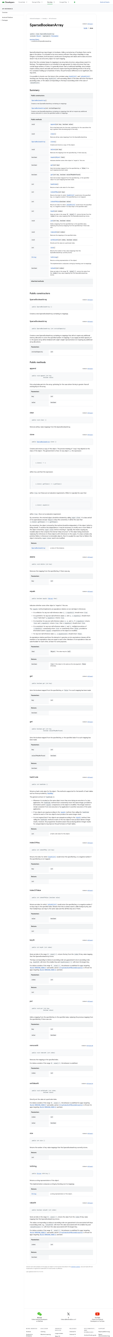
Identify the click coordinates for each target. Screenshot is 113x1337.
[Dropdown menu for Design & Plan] (42, 2)
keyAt (52, 211)
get (52, 165)
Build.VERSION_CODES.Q (48, 970)
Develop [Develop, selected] (50, 2)
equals (53, 157)
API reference (7, 9)
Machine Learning (46, 1334)
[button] (11, 20)
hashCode (54, 184)
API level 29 (90, 1083)
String (34, 257)
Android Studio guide (90, 1335)
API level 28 (90, 1045)
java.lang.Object (34, 39)
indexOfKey (54, 192)
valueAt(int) (85, 76)
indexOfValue (55, 201)
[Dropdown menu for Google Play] (69, 2)
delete (53, 149)
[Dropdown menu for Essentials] (27, 2)
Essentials (22, 2)
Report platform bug (104, 1331)
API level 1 (90, 24)
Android (28, 1331)
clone (53, 142)
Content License (75, 1266)
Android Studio (105, 2)
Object (38, 36)
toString (54, 257)
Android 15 (73, 1331)
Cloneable (54, 36)
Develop (44, 18)
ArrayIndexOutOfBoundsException (71, 968)
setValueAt (54, 240)
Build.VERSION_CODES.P (38, 968)
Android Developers (35, 18)
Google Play (63, 2)
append (53, 124)
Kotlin (85, 28)
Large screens (59, 1333)
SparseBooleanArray (38, 100)
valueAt (53, 268)
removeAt (54, 232)
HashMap (50, 793)
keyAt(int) (73, 76)
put (52, 221)
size (52, 247)
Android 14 (73, 1334)
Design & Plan (36, 2)
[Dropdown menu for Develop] (55, 2)
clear (52, 134)
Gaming (43, 1331)
